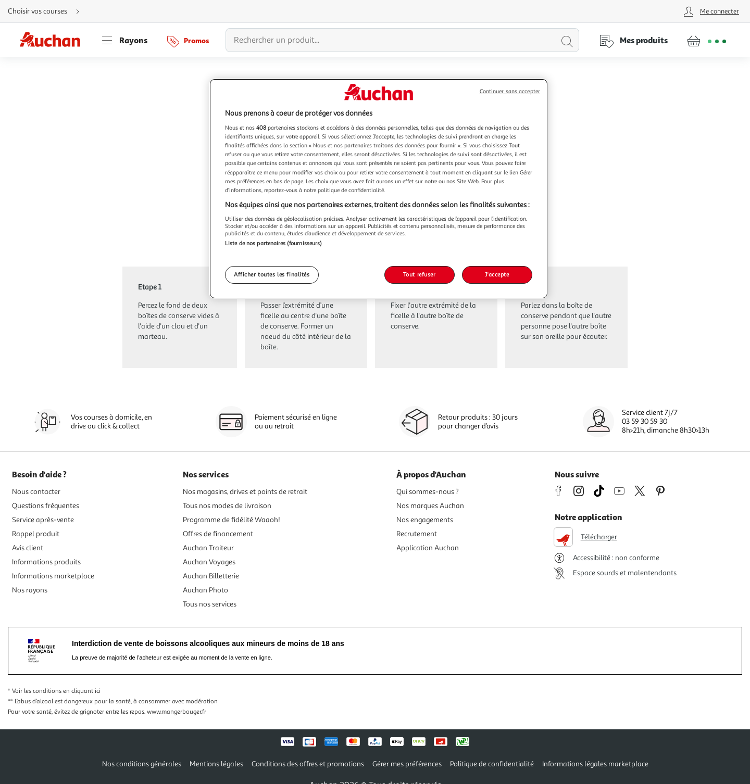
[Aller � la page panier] (706, 40)
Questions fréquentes (45, 505)
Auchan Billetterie (211, 576)
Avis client (27, 547)
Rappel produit (35, 533)
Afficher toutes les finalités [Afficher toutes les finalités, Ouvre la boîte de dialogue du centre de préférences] (272, 274)
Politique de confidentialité (492, 764)
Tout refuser (419, 274)
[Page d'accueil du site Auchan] (54, 40)
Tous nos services (209, 604)
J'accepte (497, 274)
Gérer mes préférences (407, 764)
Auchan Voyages (209, 562)
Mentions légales (216, 764)
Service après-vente (43, 519)
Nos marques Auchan (430, 505)
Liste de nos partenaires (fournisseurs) (273, 243)
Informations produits (46, 562)
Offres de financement (218, 533)
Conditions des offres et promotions (308, 764)
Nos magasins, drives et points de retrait (245, 491)
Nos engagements (424, 519)
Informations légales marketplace (595, 764)
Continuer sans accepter (510, 91)
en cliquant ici (82, 691)
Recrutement (416, 533)
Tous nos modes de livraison (227, 505)
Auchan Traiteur (208, 547)
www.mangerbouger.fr (176, 712)
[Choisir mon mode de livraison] (48, 11)
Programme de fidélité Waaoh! (231, 519)
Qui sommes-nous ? (427, 491)
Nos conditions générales (141, 764)
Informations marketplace (53, 576)
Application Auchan (427, 547)
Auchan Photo (205, 590)
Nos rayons (29, 590)
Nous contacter (36, 491)
